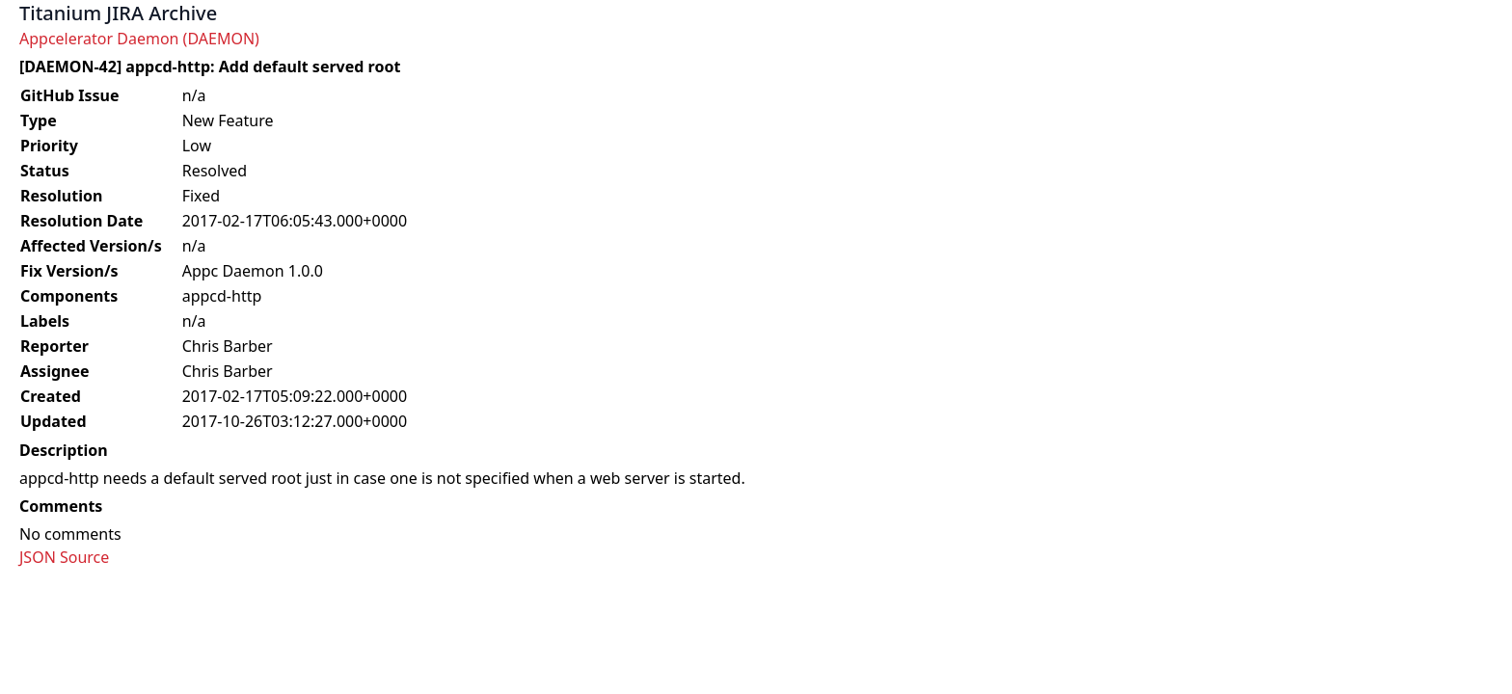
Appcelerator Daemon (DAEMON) (139, 38)
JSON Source (64, 557)
